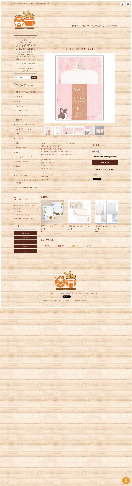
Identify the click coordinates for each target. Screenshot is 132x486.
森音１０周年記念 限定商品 (26, 92)
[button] (98, 26)
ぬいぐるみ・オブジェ (23, 129)
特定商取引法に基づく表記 (24, 218)
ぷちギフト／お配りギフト (25, 124)
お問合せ (18, 212)
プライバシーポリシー (23, 215)
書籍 (17, 143)
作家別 (18, 152)
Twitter (25, 242)
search (34, 77)
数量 (93, 151)
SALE (18, 171)
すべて (47, 246)
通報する (94, 175)
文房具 (18, 101)
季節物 (18, 166)
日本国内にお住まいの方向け (105, 169)
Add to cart (105, 162)
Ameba (25, 246)
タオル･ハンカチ (21, 110)
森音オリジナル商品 (22, 161)
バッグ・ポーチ (21, 115)
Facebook (25, 237)
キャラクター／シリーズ (24, 157)
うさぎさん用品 (21, 148)
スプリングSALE (21, 175)
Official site (25, 233)
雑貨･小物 (19, 120)
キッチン (19, 96)
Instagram (25, 251)
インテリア (19, 138)
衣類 (17, 134)
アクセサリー (20, 106)
